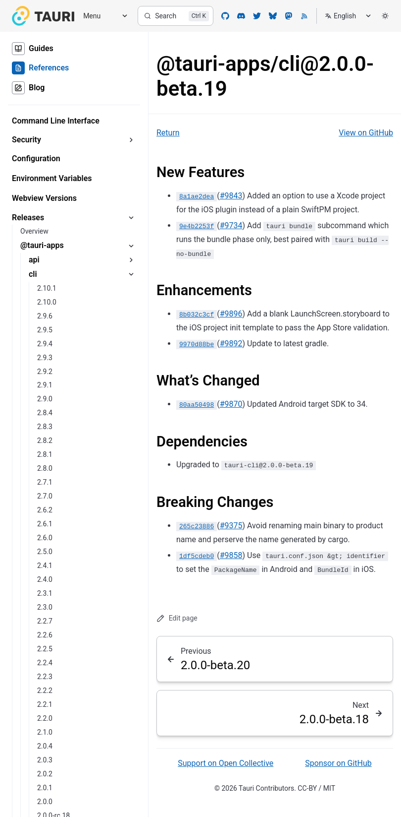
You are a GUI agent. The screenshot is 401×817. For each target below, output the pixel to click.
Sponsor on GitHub (338, 763)
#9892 (231, 343)
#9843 (231, 195)
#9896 (231, 313)
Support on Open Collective (225, 763)
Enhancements (204, 290)
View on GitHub (366, 132)
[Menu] (102, 16)
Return (168, 132)
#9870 (231, 404)
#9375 (231, 525)
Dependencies (202, 441)
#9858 (231, 555)
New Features (200, 172)
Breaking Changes (214, 502)
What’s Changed (208, 380)
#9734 (231, 225)
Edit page (177, 618)
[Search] (175, 16)
